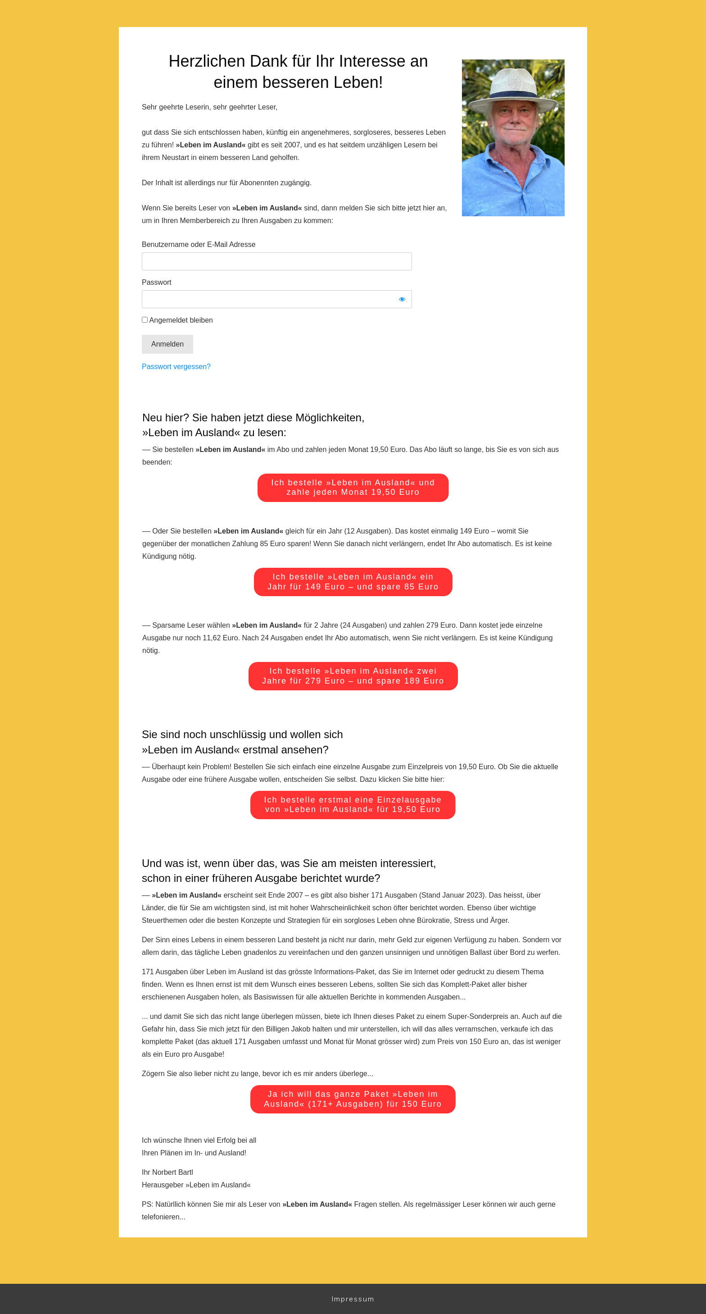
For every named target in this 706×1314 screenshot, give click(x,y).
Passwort (157, 282)
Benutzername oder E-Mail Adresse (199, 244)
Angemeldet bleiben (177, 320)
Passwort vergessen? (176, 366)
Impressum (353, 1298)
